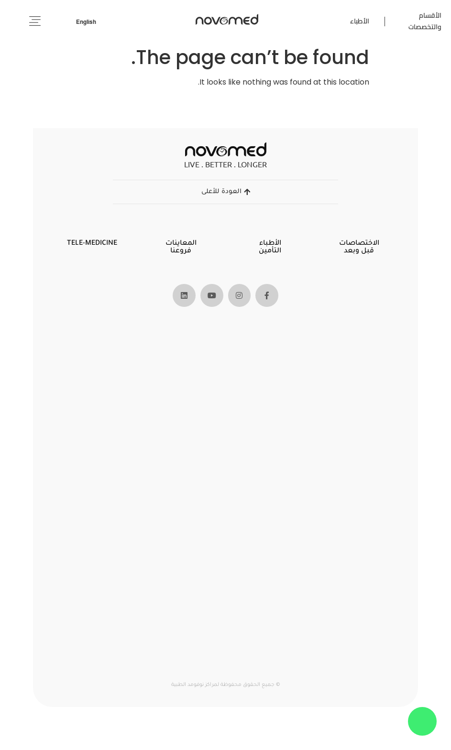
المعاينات (181, 244)
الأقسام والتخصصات (424, 21)
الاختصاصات (359, 244)
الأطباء (359, 21)
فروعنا (181, 251)
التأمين (270, 251)
